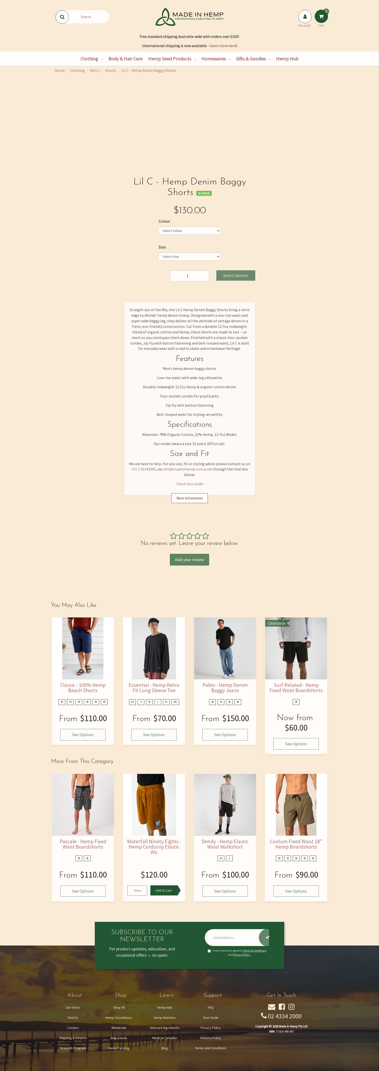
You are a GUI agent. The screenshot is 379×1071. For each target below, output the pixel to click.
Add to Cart (163, 890)
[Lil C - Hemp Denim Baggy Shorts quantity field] (189, 275)
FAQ (211, 1007)
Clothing (89, 59)
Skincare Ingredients (165, 1028)
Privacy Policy (241, 954)
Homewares (213, 59)
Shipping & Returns (73, 1038)
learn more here (223, 45)
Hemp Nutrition (164, 1017)
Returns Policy (210, 1038)
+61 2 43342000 (143, 469)
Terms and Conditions (210, 1048)
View (137, 890)
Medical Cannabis (164, 1038)
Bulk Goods (119, 1038)
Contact (73, 1028)
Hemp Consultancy (118, 1017)
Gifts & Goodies (251, 59)
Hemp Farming (119, 1048)
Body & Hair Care (125, 59)
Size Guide (211, 1017)
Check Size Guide (189, 483)
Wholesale (118, 1028)
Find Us (73, 1017)
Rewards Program (73, 1048)
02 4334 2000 (285, 1016)
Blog (164, 1048)
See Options (83, 734)
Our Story (73, 1007)
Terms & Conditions (254, 950)
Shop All (119, 1007)
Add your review (189, 559)
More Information (189, 498)
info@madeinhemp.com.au (185, 469)
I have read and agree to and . (237, 952)
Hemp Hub (287, 59)
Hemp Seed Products (169, 59)
